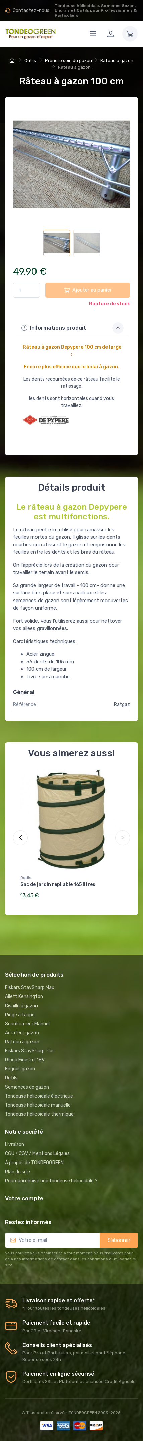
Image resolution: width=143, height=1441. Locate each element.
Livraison (14, 1144)
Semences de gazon (27, 1087)
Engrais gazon (20, 1069)
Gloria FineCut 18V (25, 1060)
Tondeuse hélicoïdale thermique (39, 1114)
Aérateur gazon (22, 1033)
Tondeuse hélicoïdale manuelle (38, 1105)
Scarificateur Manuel (27, 1024)
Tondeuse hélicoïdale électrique (39, 1096)
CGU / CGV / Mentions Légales (37, 1153)
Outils (25, 877)
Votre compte (24, 1198)
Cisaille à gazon (21, 1006)
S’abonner (119, 1240)
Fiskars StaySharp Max (29, 987)
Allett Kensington (24, 996)
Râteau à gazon (22, 1042)
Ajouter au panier (88, 290)
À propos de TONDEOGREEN (34, 1163)
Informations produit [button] (72, 328)
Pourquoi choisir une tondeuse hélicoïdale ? (51, 1181)
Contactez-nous (31, 10)
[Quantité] (26, 290)
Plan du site (17, 1172)
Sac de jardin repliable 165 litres (57, 884)
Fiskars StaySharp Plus (30, 1051)
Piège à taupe (20, 1015)
